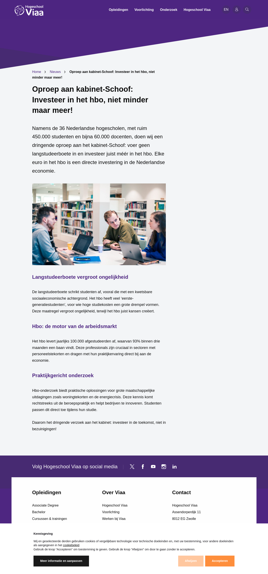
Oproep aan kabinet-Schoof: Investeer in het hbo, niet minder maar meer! (90, 100)
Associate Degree (45, 505)
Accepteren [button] (220, 561)
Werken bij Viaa (113, 519)
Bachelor (38, 512)
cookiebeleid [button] (71, 545)
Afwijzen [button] (191, 561)
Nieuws (55, 72)
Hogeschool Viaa (115, 505)
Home (36, 72)
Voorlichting (111, 512)
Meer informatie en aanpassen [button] (61, 561)
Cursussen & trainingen (49, 519)
